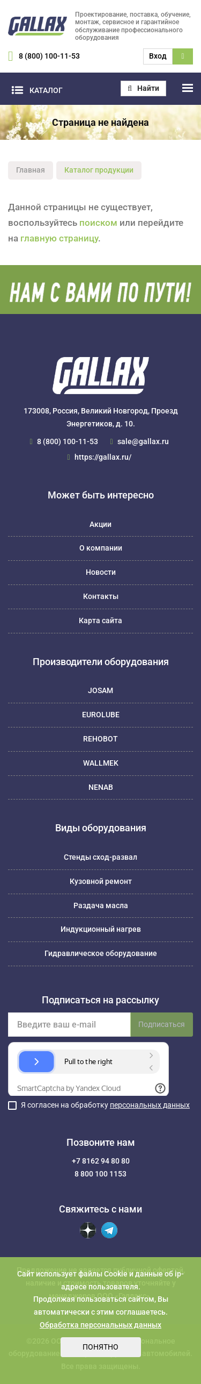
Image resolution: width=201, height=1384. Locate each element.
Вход (158, 56)
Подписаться (161, 1024)
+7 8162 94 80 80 (101, 1161)
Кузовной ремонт (101, 881)
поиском (98, 222)
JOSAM (100, 690)
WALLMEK (100, 763)
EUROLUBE (101, 714)
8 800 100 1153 (100, 1173)
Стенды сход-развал (100, 857)
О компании (100, 548)
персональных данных (150, 1105)
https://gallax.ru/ (103, 457)
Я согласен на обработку (105, 1105)
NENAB (100, 787)
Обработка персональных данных (100, 1325)
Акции (100, 524)
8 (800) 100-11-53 (49, 56)
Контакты (100, 596)
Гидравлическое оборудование (100, 953)
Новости (101, 572)
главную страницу (59, 238)
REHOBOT (100, 738)
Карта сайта (100, 620)
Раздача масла (100, 905)
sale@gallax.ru (143, 441)
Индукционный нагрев (101, 929)
